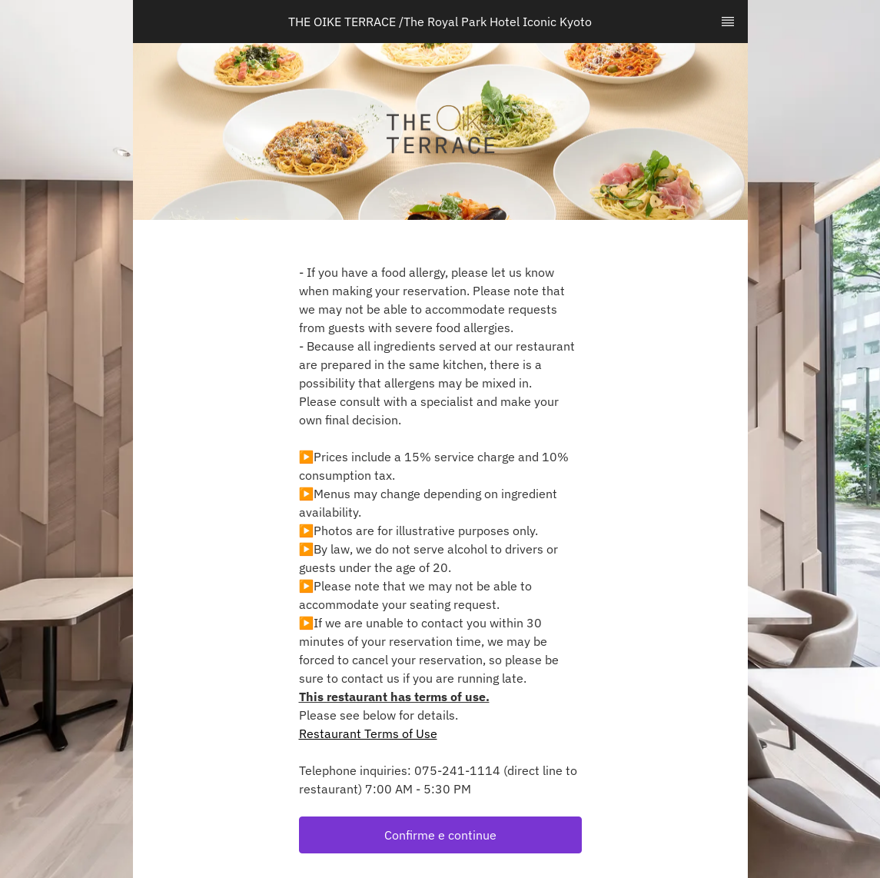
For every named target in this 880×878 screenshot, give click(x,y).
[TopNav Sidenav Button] (728, 22)
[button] (440, 835)
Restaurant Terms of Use (368, 733)
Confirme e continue (440, 835)
